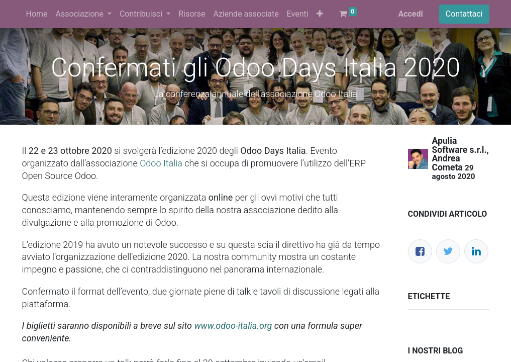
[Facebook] (420, 251)
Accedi (410, 14)
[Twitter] (448, 251)
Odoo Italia (161, 163)
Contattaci (464, 14)
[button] (320, 14)
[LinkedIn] (476, 251)
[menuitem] (37, 14)
